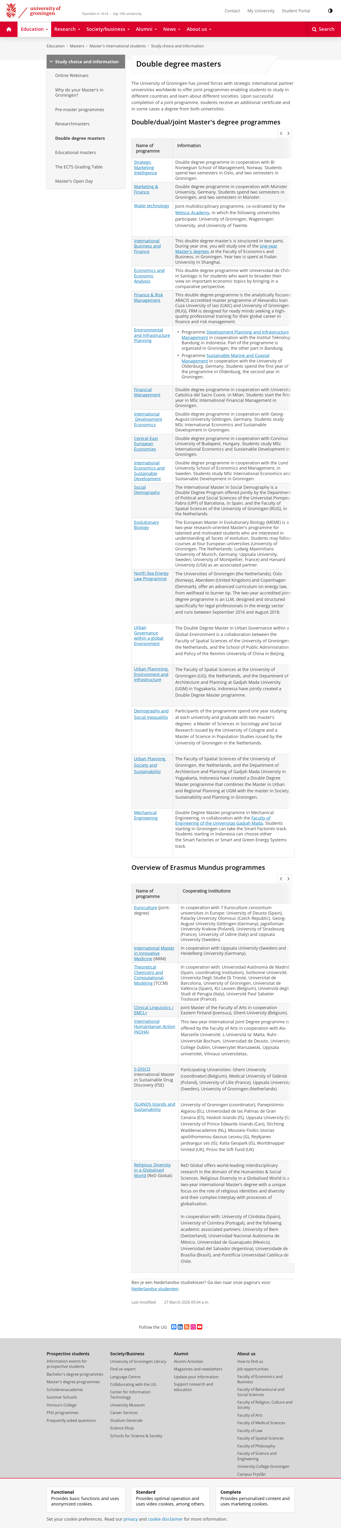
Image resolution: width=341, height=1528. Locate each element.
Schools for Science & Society (136, 1412)
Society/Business (127, 1330)
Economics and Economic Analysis (149, 264)
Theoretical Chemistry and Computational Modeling (149, 951)
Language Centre (125, 1353)
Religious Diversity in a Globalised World (152, 1146)
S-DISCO (142, 1045)
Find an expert (123, 1345)
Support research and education (193, 1363)
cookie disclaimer (165, 1519)
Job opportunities (253, 1345)
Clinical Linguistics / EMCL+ (154, 986)
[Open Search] (323, 29)
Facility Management (255, 1466)
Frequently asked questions (71, 1397)
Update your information (196, 1353)
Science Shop (122, 1404)
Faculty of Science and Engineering (257, 1432)
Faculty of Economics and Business (260, 1356)
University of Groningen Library (138, 1338)
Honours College (61, 1381)
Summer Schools (62, 1373)
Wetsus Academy (192, 201)
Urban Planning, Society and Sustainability (150, 753)
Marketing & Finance (146, 177)
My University (260, 11)
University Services (254, 1458)
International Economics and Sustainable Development (149, 459)
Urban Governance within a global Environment (148, 624)
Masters (77, 46)
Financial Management (147, 380)
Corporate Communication (261, 1473)
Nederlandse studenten (154, 1265)
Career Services (124, 1389)
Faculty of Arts (250, 1391)
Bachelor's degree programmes (75, 1350)
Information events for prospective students (67, 1340)
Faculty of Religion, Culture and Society (264, 1381)
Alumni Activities (188, 1338)
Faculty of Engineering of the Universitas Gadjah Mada (222, 808)
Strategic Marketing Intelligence (145, 156)
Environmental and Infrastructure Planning (152, 323)
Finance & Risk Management (148, 285)
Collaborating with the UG (133, 1361)
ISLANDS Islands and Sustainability (154, 1083)
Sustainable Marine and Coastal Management (225, 346)
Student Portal (296, 11)
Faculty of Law (249, 1407)
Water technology (151, 194)
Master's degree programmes (73, 1358)
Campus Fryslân (251, 1450)
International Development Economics (148, 407)
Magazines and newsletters (198, 1345)
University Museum (127, 1381)
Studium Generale (126, 1397)
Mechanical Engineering (146, 803)
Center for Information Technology (130, 1371)
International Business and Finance (147, 234)
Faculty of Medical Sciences (261, 1399)
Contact (232, 11)
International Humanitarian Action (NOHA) (154, 1003)
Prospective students (68, 1330)
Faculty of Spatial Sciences (260, 1414)
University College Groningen (263, 1443)
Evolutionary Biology (146, 513)
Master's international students (118, 46)
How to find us (250, 1338)
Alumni (181, 1330)
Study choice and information (177, 46)
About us (246, 1330)
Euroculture (145, 884)
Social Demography (147, 478)
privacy (131, 1519)
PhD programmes (63, 1389)
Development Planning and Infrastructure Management (235, 323)
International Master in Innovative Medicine (154, 930)
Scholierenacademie (65, 1366)
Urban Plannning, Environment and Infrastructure (151, 662)
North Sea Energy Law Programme (151, 564)
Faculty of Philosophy (256, 1422)
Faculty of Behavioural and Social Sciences (260, 1368)
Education (56, 46)
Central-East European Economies (146, 432)
